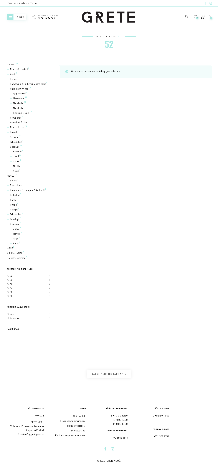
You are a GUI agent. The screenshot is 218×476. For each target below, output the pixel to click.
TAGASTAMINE (79, 420)
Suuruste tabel (78, 434)
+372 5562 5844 (119, 441)
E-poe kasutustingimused (73, 424)
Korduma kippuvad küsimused (70, 439)
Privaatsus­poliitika (76, 429)
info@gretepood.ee (34, 438)
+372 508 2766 (162, 440)
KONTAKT (39, 419)
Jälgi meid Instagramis (109, 376)
